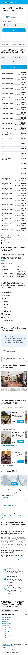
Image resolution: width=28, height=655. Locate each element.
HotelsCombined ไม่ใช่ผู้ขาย (14, 650)
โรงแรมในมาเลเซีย (6, 636)
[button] (2, 2)
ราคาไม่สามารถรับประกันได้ (7, 645)
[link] (8, 424)
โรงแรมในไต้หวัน (6, 619)
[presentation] (24, 52)
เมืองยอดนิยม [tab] (15, 610)
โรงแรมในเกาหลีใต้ (6, 627)
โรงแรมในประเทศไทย (7, 638)
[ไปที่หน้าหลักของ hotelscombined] (10, 2)
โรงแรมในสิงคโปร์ (6, 631)
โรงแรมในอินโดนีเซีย (6, 623)
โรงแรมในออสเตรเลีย (6, 617)
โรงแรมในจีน (5, 621)
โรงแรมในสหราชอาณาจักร (8, 629)
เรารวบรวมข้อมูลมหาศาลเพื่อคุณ (14, 652)
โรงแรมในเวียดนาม (6, 634)
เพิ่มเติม (3, 260)
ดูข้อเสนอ (21, 421)
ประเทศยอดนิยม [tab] (6, 610)
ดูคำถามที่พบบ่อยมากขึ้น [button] (14, 560)
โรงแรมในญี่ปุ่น (5, 625)
